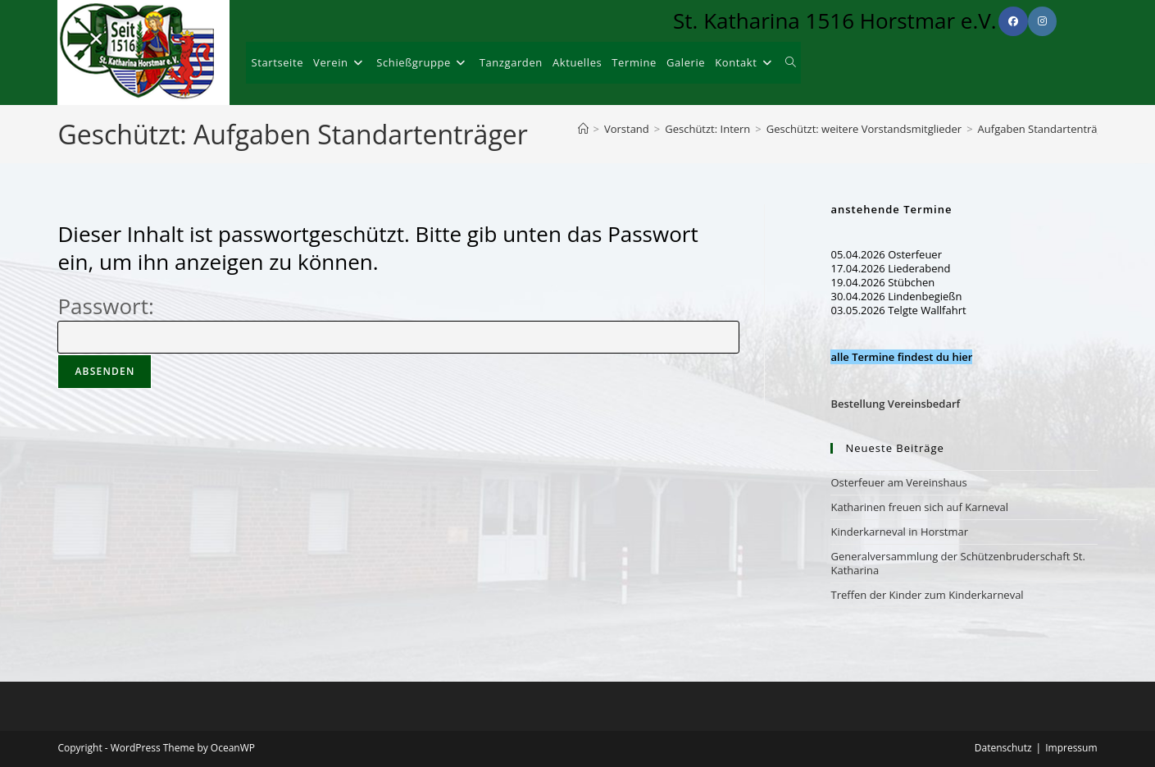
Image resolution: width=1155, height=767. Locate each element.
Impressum (1071, 748)
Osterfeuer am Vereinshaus (898, 482)
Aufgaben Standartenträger (1046, 128)
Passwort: (398, 320)
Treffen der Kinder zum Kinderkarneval (926, 594)
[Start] (583, 128)
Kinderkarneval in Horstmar (899, 531)
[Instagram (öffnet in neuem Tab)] (1042, 21)
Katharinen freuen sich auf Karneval (919, 507)
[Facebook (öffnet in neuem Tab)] (1013, 21)
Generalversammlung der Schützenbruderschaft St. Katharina (957, 563)
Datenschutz (1003, 748)
